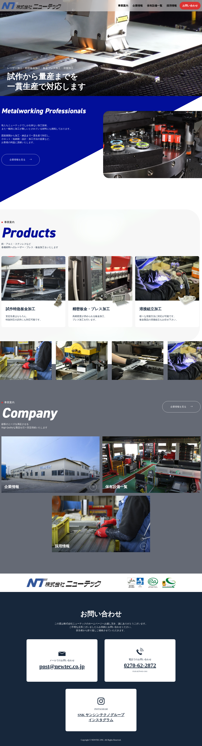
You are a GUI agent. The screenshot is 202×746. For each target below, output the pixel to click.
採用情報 (172, 5)
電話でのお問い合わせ (140, 660)
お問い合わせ (190, 5)
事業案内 (123, 5)
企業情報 (137, 5)
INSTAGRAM (101, 710)
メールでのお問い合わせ (62, 661)
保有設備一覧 (154, 5)
